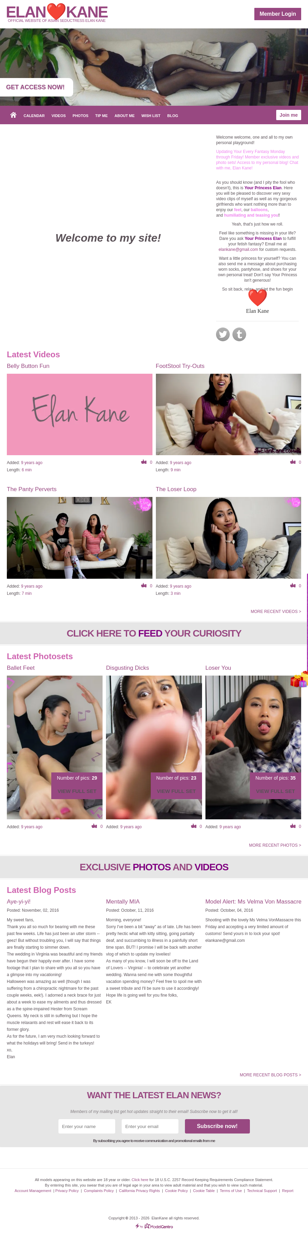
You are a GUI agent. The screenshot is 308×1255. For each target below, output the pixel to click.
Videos (59, 116)
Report (287, 1191)
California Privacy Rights (139, 1191)
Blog (172, 116)
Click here (140, 1180)
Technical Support (262, 1191)
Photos (80, 116)
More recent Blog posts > (270, 1075)
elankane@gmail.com (238, 249)
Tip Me (101, 116)
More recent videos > (276, 611)
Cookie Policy (176, 1191)
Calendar (34, 116)
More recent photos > (275, 845)
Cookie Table (204, 1191)
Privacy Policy (67, 1191)
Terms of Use (231, 1191)
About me (125, 116)
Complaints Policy (98, 1191)
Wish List (151, 116)
